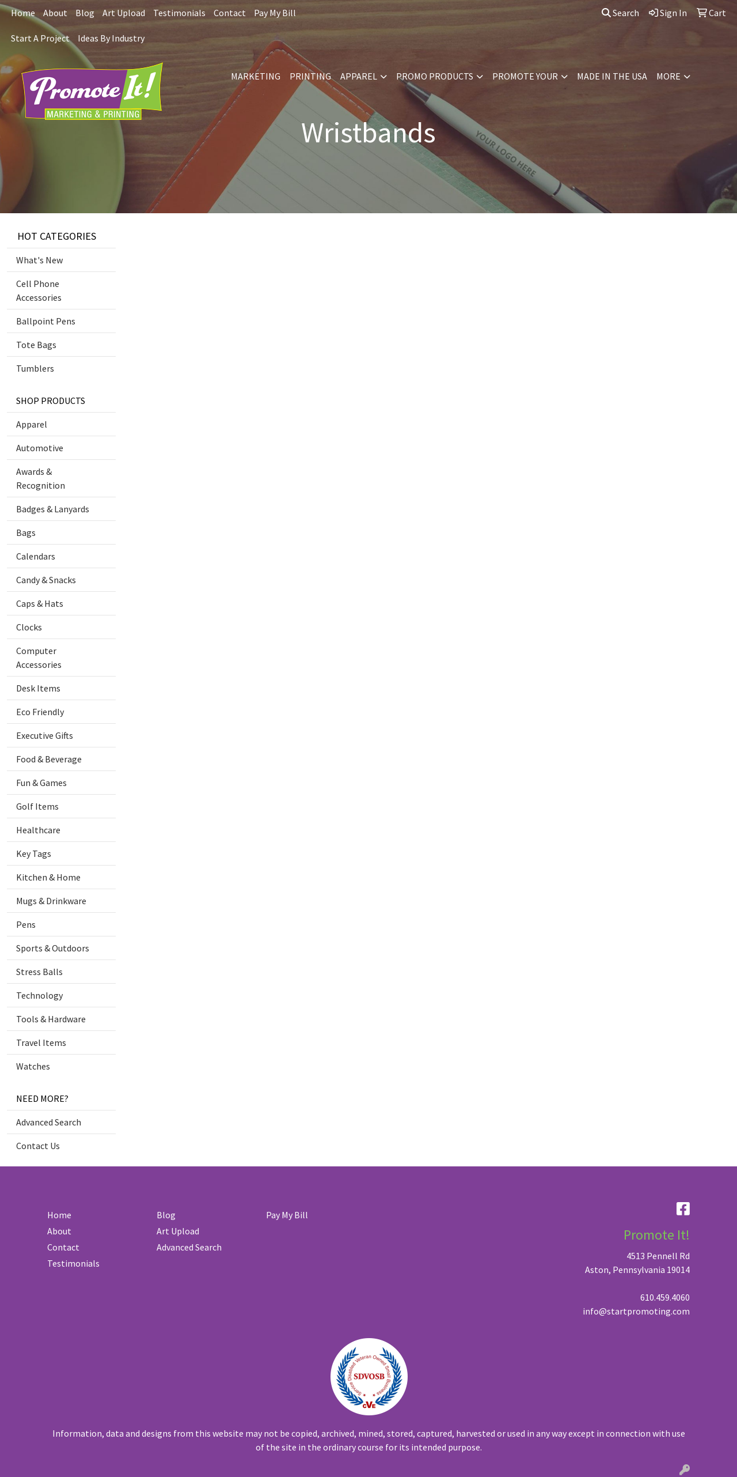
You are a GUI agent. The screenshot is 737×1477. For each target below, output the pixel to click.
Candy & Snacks (46, 579)
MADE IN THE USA (612, 76)
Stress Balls (39, 971)
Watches (33, 1066)
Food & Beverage (49, 759)
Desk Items (38, 688)
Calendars (35, 556)
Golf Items (37, 806)
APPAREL (358, 76)
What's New (39, 260)
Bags (26, 532)
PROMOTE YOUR (525, 76)
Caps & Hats (39, 603)
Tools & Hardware (51, 1019)
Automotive (39, 448)
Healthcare (38, 830)
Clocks (29, 627)
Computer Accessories (39, 657)
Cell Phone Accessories (39, 290)
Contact (230, 12)
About (55, 12)
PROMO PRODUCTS (434, 76)
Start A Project (40, 38)
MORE (668, 76)
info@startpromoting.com (636, 1311)
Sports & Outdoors (52, 948)
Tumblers (35, 368)
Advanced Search (48, 1122)
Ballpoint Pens (45, 321)
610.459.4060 (665, 1297)
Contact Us (38, 1145)
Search (620, 12)
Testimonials (179, 12)
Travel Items (41, 1042)
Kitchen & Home (48, 877)
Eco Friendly (40, 711)
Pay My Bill (275, 12)
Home (23, 12)
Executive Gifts (44, 735)
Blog (84, 12)
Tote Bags (36, 344)
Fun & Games (41, 782)
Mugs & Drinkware (51, 900)
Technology (39, 995)
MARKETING (255, 76)
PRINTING (310, 76)
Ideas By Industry (111, 38)
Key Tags (33, 853)
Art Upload (123, 12)
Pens (26, 924)
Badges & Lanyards (52, 509)
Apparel (31, 424)
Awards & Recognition (40, 478)
